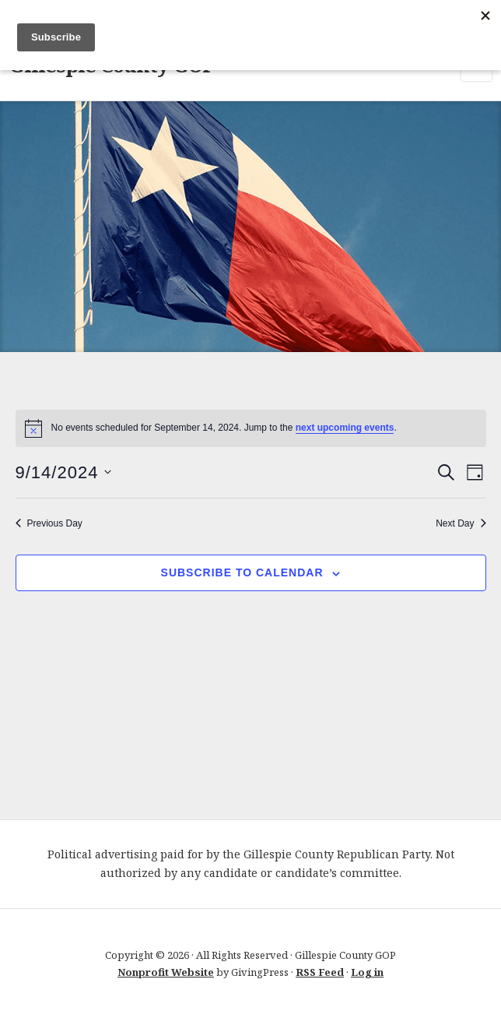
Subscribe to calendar (242, 572)
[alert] (251, 428)
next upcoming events (345, 427)
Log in (367, 972)
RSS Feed (320, 972)
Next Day (460, 523)
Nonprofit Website (165, 972)
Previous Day (49, 523)
